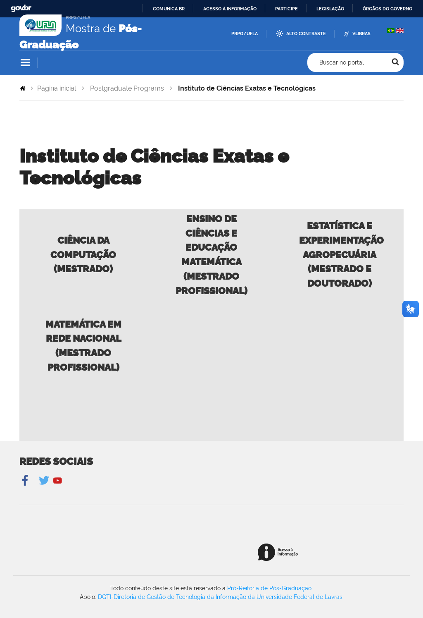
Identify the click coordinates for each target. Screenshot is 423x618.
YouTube (57, 480)
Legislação (330, 9)
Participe (286, 9)
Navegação (25, 62)
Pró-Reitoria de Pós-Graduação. (270, 588)
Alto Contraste (306, 33)
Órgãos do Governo (387, 9)
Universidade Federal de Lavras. (300, 597)
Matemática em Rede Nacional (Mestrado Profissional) (83, 346)
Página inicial (56, 88)
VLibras (361, 33)
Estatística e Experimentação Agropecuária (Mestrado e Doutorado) (341, 254)
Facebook (25, 480)
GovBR (21, 8)
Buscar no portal (341, 62)
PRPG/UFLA (244, 33)
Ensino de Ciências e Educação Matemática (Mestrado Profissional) (211, 254)
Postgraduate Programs (127, 88)
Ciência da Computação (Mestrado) (83, 255)
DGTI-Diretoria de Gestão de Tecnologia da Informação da (177, 597)
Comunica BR (169, 9)
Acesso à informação (230, 9)
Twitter (44, 480)
